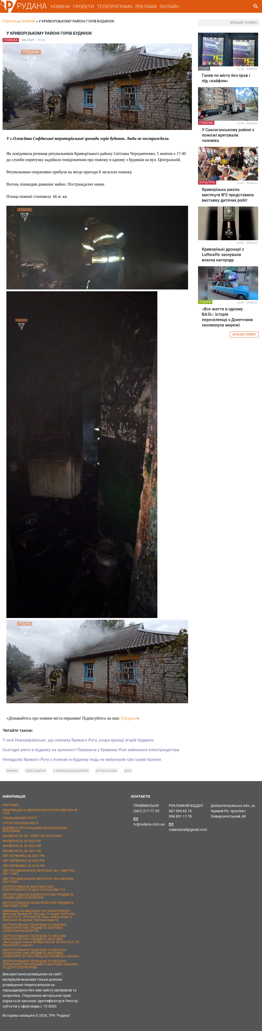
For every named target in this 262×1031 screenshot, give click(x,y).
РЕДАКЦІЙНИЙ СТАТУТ (20, 818)
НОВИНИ (60, 6)
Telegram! (128, 718)
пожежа (12, 770)
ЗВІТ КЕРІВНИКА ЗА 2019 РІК (24, 866)
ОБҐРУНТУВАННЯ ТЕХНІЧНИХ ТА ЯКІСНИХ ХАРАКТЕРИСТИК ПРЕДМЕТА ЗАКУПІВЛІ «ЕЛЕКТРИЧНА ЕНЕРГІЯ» (34, 928)
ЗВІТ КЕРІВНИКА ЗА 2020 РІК (24, 861)
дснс (128, 770)
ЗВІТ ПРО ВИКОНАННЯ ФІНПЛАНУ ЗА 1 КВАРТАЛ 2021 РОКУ (39, 872)
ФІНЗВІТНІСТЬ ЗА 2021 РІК (22, 851)
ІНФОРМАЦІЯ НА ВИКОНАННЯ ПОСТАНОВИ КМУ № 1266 (40, 811)
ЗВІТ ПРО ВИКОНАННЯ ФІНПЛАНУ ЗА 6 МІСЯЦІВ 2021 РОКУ (38, 880)
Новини (27, 21)
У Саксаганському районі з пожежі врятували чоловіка (228, 135)
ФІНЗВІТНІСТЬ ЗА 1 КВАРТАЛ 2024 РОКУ (32, 836)
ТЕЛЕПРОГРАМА (114, 6)
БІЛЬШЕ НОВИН (244, 334)
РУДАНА (32, 6)
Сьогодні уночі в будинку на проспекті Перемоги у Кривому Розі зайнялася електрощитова (91, 749)
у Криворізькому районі (71, 770)
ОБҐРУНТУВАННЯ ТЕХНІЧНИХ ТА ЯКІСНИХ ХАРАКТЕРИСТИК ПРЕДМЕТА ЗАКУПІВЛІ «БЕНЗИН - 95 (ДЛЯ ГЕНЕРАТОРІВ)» (41, 964)
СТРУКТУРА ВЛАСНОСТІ (20, 823)
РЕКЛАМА (146, 6)
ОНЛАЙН (169, 6)
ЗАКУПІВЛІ (10, 805)
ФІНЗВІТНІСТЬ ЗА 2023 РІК (22, 841)
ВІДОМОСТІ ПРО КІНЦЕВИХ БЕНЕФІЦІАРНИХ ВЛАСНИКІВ (35, 829)
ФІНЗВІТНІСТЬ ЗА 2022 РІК (22, 846)
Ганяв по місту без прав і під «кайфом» (226, 78)
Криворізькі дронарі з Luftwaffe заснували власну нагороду (223, 254)
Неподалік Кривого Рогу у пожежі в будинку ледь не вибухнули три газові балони (82, 759)
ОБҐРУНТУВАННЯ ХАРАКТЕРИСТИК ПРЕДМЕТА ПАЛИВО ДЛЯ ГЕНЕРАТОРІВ (38, 896)
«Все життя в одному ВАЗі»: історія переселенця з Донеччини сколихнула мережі (227, 317)
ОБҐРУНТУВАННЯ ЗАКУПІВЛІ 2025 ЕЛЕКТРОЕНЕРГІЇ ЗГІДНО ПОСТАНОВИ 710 (34, 888)
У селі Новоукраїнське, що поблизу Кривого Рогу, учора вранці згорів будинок (78, 740)
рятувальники (106, 770)
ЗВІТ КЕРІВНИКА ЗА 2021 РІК (24, 856)
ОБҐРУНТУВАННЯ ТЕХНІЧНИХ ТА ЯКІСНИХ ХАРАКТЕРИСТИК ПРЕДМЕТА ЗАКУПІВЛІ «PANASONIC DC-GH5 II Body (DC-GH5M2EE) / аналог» (41, 953)
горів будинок (36, 770)
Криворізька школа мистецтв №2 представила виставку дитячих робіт (228, 195)
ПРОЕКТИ (83, 6)
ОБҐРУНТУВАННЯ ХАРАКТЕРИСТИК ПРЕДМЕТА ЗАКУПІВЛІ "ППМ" (38, 904)
